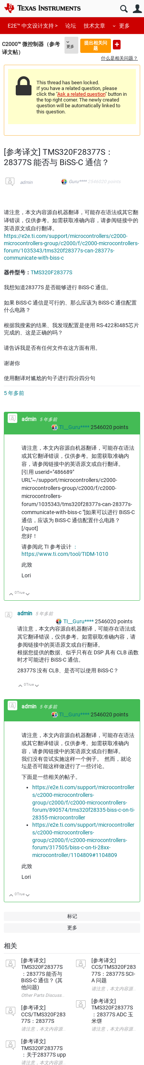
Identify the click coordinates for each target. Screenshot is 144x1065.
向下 (28, 594)
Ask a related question (81, 94)
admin (26, 182)
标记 (72, 916)
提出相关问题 (95, 45)
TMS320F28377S (51, 272)
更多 (124, 26)
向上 (11, 594)
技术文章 (94, 26)
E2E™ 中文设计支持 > (33, 26)
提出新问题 (117, 44)
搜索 (124, 9)
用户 (137, 9)
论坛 (70, 26)
